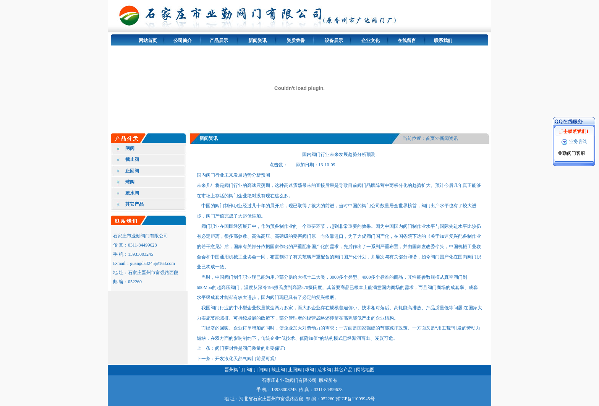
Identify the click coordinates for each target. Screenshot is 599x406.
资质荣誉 (296, 40)
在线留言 (407, 40)
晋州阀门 (234, 369)
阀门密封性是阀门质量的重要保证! (250, 348)
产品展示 (219, 40)
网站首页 (148, 40)
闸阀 (129, 148)
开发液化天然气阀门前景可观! (245, 358)
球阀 (129, 182)
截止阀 (132, 159)
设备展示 (334, 40)
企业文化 (370, 40)
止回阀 (132, 171)
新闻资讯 (257, 40)
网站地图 (365, 369)
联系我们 (443, 40)
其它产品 (134, 204)
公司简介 (182, 40)
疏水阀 (132, 193)
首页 (430, 138)
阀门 (251, 369)
